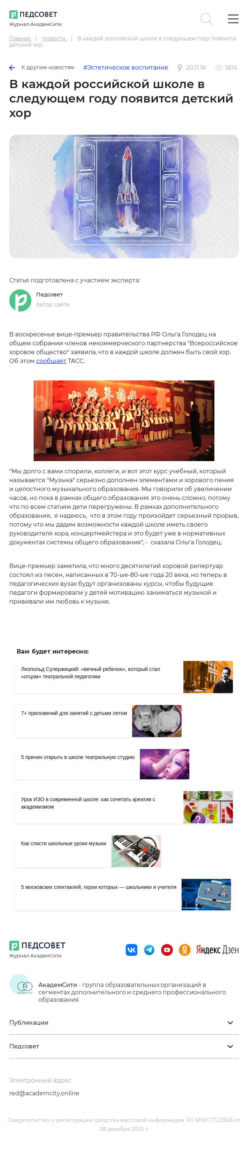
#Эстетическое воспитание (125, 67)
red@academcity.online (44, 1093)
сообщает (51, 361)
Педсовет (49, 294)
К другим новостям (41, 67)
